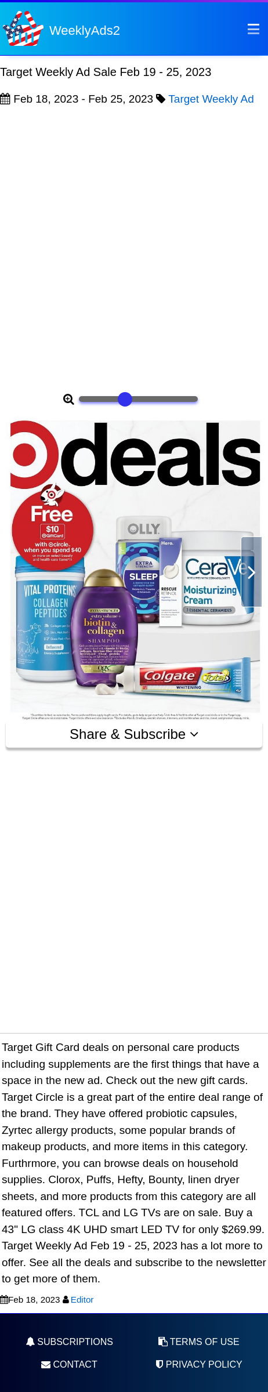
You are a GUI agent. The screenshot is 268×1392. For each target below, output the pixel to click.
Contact (69, 1364)
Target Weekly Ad (211, 99)
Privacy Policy (198, 1364)
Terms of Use (199, 1342)
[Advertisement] (134, 248)
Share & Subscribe (134, 734)
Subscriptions (69, 1342)
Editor (82, 1299)
